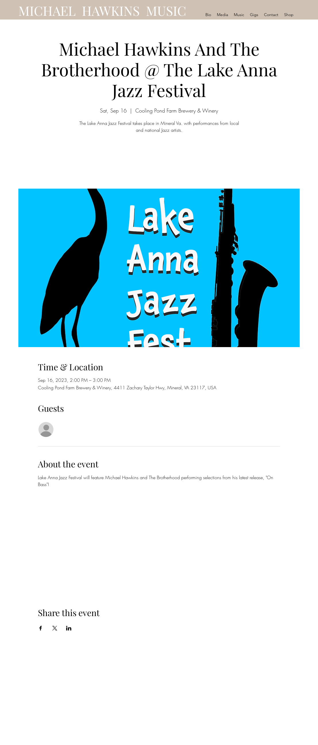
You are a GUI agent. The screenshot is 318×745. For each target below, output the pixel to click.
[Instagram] (172, 722)
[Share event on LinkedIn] (69, 628)
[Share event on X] (54, 628)
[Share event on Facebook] (40, 628)
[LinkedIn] (163, 722)
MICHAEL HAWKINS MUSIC (102, 10)
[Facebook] (155, 722)
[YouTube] (146, 722)
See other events (159, 162)
